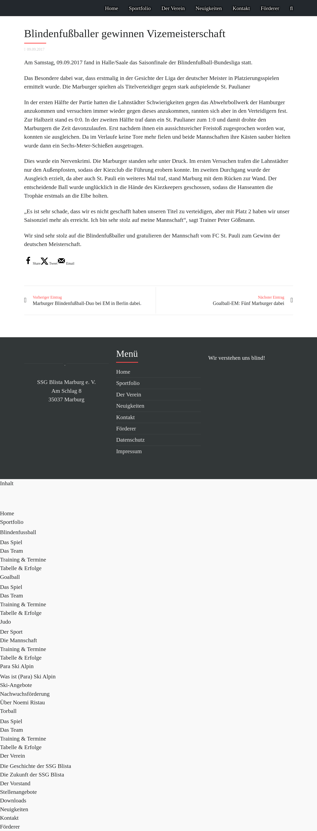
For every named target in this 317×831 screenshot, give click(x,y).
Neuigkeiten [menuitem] (14, 809)
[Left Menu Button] (6, 483)
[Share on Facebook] (32, 263)
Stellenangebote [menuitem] (18, 792)
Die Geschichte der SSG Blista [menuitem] (35, 766)
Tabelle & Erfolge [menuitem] (21, 568)
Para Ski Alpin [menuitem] (17, 666)
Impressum (129, 451)
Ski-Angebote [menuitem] (16, 685)
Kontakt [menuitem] (9, 818)
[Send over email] (65, 263)
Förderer (270, 8)
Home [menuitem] (7, 513)
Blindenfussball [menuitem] (18, 532)
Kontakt (241, 8)
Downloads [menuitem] (13, 800)
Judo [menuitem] (5, 621)
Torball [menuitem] (8, 711)
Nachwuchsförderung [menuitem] (25, 694)
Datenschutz (130, 440)
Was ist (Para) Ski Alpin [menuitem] (27, 676)
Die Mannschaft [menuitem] (18, 640)
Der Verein (173, 8)
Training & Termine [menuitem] (23, 559)
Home (111, 8)
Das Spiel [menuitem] (11, 542)
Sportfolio (140, 8)
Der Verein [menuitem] (12, 755)
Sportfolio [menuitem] (11, 522)
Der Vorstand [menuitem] (15, 783)
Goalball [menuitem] (10, 577)
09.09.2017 (35, 49)
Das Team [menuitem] (11, 551)
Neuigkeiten (209, 8)
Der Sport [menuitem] (11, 632)
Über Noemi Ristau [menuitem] (22, 702)
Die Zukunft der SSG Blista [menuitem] (32, 774)
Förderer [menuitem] (10, 826)
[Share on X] (49, 263)
